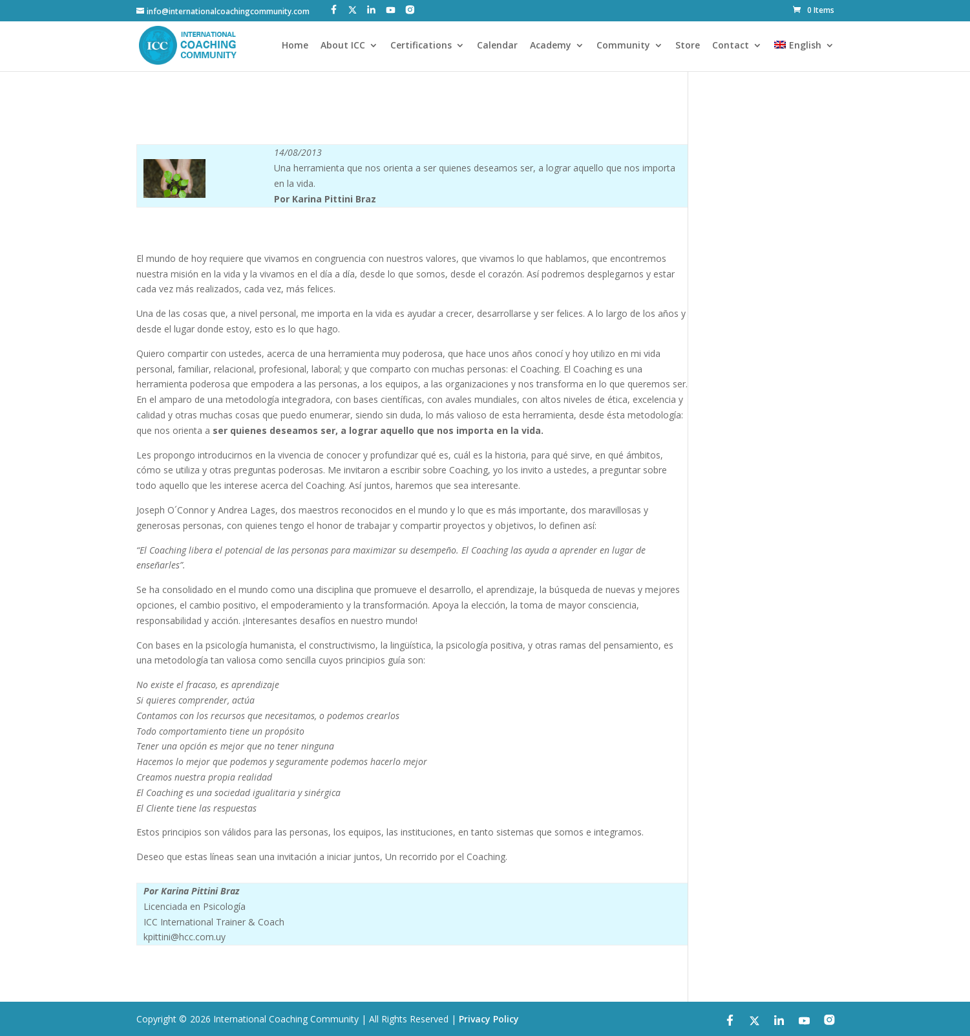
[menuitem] (804, 56)
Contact (730, 46)
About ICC (343, 46)
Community (623, 46)
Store (687, 46)
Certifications (421, 46)
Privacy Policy (489, 1019)
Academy (550, 46)
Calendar (497, 46)
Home (295, 46)
